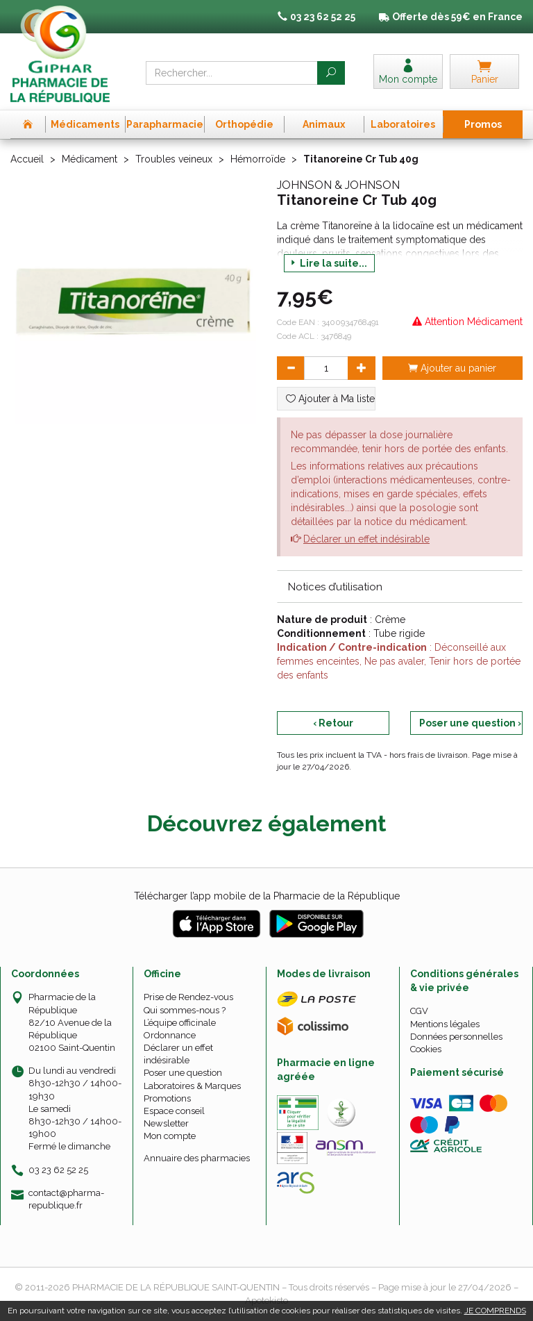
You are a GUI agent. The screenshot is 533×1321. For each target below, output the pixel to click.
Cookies (425, 1049)
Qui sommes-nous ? (185, 1010)
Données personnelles (456, 1036)
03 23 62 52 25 (58, 1170)
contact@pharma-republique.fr (66, 1199)
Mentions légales (445, 1024)
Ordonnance (170, 1035)
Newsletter (166, 1123)
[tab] (400, 586)
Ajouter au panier (452, 368)
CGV (419, 1011)
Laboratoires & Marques (192, 1086)
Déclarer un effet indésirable (366, 539)
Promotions (167, 1098)
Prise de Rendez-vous (188, 997)
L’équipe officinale (180, 1022)
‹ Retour (333, 723)
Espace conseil (174, 1111)
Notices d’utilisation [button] (335, 587)
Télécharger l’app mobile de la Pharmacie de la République (267, 896)
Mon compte (170, 1136)
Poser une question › (470, 723)
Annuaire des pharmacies (197, 1158)
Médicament (89, 159)
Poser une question (183, 1072)
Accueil (27, 159)
